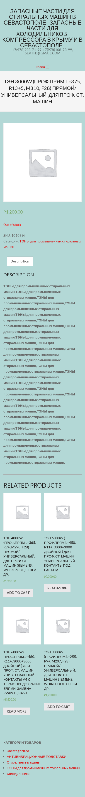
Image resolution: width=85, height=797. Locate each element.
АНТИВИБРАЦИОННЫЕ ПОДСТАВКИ (36, 756)
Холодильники (18, 774)
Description (19, 261)
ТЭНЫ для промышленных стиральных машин (43, 768)
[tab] (20, 261)
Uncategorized (18, 751)
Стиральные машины (23, 762)
